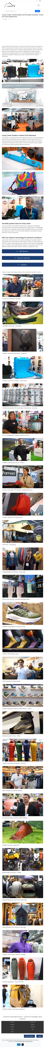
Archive (12, 1029)
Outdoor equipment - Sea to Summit (12, 982)
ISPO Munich (23, 251)
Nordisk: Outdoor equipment (10, 845)
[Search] (22, 11)
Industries (33, 1027)
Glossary (33, 1024)
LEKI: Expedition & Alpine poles (11, 681)
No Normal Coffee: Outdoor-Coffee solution (15, 818)
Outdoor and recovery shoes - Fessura (13, 462)
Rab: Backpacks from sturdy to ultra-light (14, 927)
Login (39, 1036)
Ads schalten (29, 1036)
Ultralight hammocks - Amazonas (11, 326)
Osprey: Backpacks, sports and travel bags (14, 900)
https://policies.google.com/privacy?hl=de (24, 1041)
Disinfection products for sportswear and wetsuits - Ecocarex (19, 408)
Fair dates (12, 1024)
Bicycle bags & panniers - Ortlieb (11, 872)
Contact (12, 1031)
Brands (12, 1027)
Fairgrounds (32, 1022)
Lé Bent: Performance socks (10, 654)
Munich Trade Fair (23, 258)
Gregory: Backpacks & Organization (12, 517)
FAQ (33, 1029)
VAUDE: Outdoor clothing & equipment (13, 1009)
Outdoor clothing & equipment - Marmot (14, 763)
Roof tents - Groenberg (9, 544)
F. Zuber (5, 19)
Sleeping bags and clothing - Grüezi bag (13, 572)
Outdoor (24, 265)
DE (36, 0)
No (22, 1044)
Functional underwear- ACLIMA (11, 298)
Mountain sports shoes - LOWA (11, 736)
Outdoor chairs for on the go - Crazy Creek (14, 380)
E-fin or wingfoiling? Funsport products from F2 (15, 435)
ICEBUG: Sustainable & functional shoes (13, 626)
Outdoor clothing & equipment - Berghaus (14, 353)
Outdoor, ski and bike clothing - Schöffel (13, 954)
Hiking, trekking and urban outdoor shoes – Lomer (16, 708)
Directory (12, 1022)
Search (37, 11)
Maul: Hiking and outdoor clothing (12, 790)
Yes (19, 1044)
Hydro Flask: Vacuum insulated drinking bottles (16, 599)
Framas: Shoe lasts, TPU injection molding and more (17, 490)
